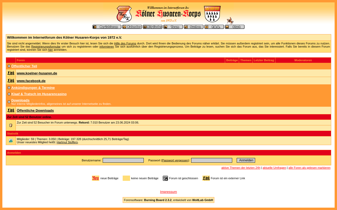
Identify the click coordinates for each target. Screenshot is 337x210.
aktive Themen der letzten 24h (240, 167)
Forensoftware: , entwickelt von (168, 200)
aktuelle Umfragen (274, 167)
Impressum (168, 192)
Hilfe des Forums (125, 43)
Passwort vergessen (175, 160)
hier (50, 49)
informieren (107, 46)
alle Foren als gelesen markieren (310, 167)
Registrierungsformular (46, 46)
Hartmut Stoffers (67, 142)
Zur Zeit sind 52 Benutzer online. (29, 117)
